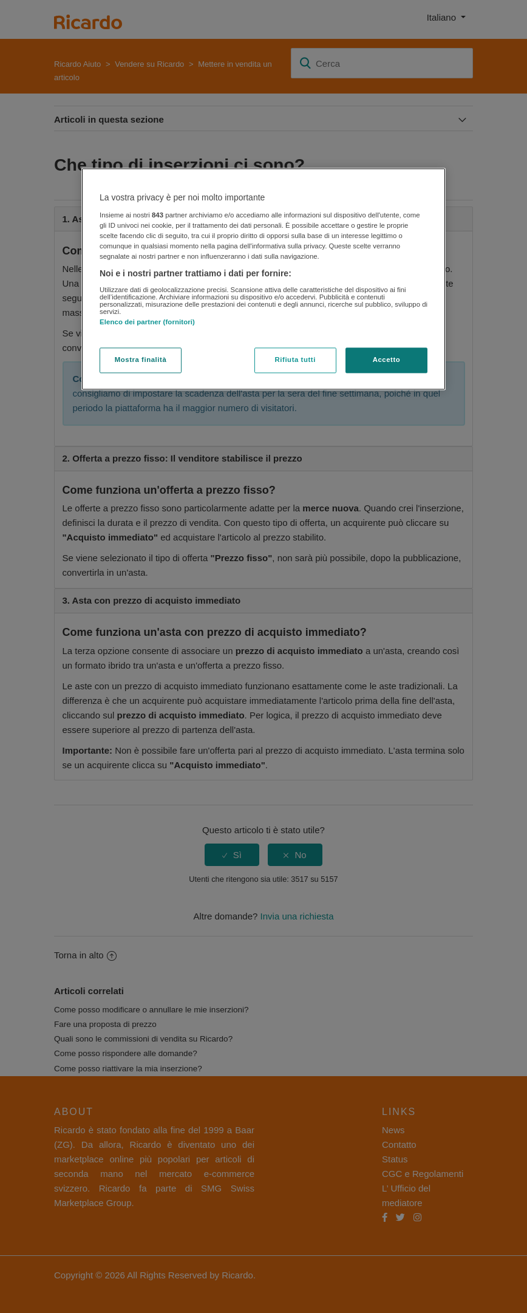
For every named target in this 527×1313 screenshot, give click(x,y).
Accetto (387, 360)
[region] (263, 279)
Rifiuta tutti (295, 360)
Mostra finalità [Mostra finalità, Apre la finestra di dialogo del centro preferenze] (141, 360)
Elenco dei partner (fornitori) (147, 322)
